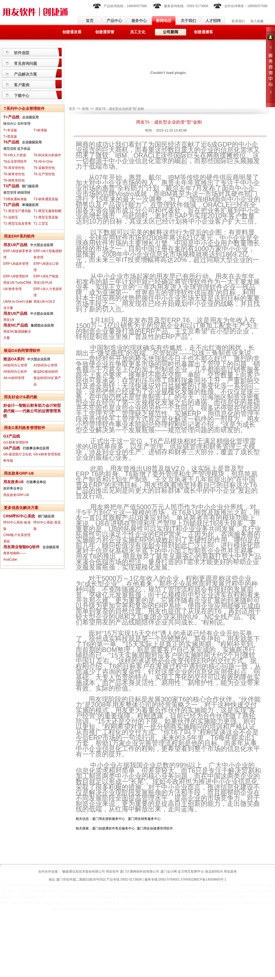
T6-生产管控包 (44, 174)
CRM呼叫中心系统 (19, 516)
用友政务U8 (13, 482)
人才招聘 (213, 21)
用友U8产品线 (15, 245)
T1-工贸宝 (40, 224)
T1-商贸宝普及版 (45, 217)
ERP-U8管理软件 (16, 276)
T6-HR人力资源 (14, 155)
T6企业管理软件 (15, 161)
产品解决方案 (25, 74)
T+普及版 (10, 136)
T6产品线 (11, 142)
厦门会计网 (168, 871)
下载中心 (21, 95)
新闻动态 (163, 21)
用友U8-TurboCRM (17, 283)
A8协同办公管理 (15, 365)
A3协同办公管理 (45, 365)
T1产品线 (11, 204)
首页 (89, 21)
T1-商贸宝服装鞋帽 (47, 211)
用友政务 (230, 871)
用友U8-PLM (42, 283)
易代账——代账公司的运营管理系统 (32, 413)
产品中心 (114, 21)
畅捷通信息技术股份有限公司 (83, 871)
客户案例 (21, 85)
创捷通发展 (71, 32)
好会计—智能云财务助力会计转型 (32, 405)
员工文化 (137, 32)
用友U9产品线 (15, 313)
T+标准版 (40, 130)
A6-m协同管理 (13, 378)
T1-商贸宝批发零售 (17, 224)
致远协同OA (214, 871)
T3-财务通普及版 (45, 199)
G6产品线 (11, 448)
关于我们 (188, 21)
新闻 (85, 109)
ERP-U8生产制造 (46, 276)
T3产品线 (11, 186)
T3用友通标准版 (15, 199)
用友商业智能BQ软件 (21, 547)
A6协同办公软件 (15, 372)
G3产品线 (11, 436)
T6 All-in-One (43, 161)
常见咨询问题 (25, 63)
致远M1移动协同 (45, 372)
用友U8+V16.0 (44, 302)
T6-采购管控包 (44, 168)
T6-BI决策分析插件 (47, 155)
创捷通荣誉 (104, 32)
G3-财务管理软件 (16, 442)
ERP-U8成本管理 (16, 264)
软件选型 (21, 53)
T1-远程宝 (10, 217)
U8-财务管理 (12, 289)
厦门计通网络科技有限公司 (139, 871)
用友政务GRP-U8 (16, 495)
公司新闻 (170, 32)
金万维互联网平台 (191, 871)
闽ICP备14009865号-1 (210, 879)
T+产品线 (11, 117)
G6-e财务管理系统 (47, 454)
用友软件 (112, 871)
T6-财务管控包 (14, 174)
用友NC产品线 (15, 325)
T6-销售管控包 (14, 180)
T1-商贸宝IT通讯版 (17, 211)
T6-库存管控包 (14, 168)
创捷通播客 (203, 32)
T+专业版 (10, 130)
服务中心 (139, 21)
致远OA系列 (13, 359)
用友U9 (8, 320)
